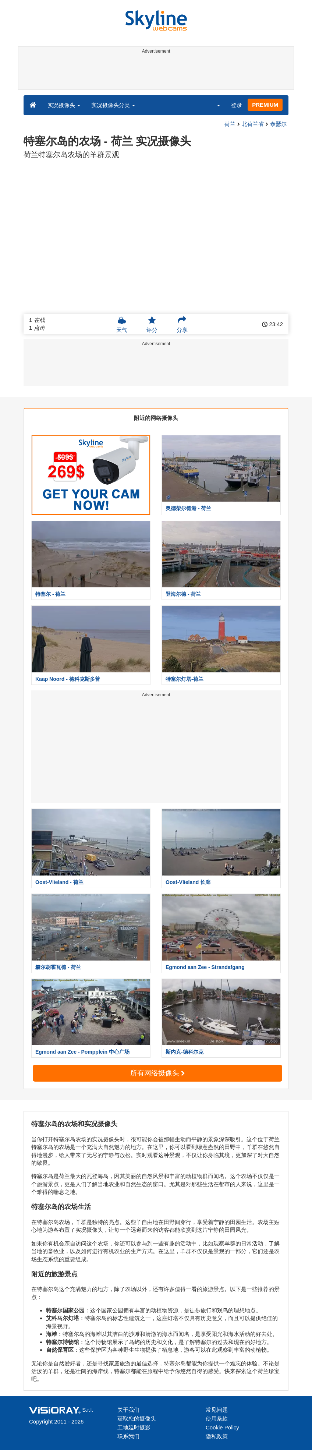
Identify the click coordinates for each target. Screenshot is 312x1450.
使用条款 (217, 1418)
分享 (182, 324)
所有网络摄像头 (157, 1073)
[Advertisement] (154, 72)
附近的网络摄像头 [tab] (156, 418)
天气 (121, 324)
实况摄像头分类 (113, 105)
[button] (214, 105)
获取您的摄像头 (136, 1418)
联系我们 (128, 1436)
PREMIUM (265, 105)
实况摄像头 (63, 105)
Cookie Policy (222, 1427)
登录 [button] (236, 105)
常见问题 (217, 1410)
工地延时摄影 (133, 1427)
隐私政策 (217, 1436)
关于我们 (128, 1410)
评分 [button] (151, 324)
